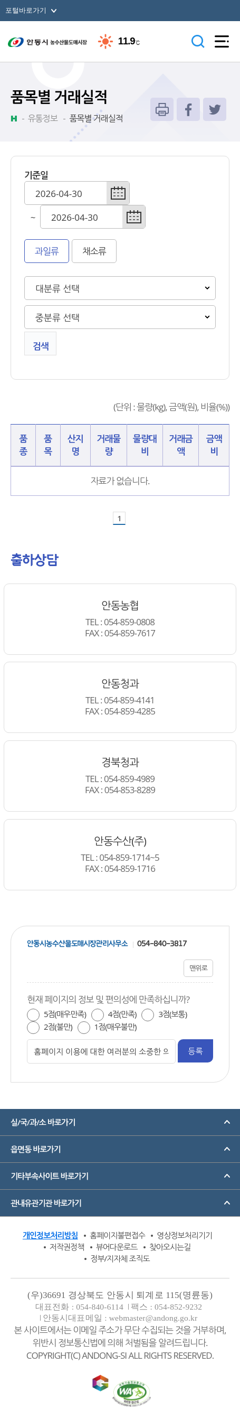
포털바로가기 (25, 10)
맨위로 (198, 968)
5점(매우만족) (65, 1014)
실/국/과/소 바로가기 (43, 1122)
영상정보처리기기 (184, 1235)
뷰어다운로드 (117, 1247)
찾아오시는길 (170, 1247)
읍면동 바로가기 (36, 1149)
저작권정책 (67, 1247)
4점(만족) (122, 1014)
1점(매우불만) (115, 1026)
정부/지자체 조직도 (119, 1258)
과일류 (47, 251)
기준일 (36, 175)
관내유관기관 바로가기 (46, 1203)
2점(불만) (58, 1026)
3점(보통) (172, 1014)
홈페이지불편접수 (117, 1235)
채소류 (94, 251)
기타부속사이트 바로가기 (49, 1176)
